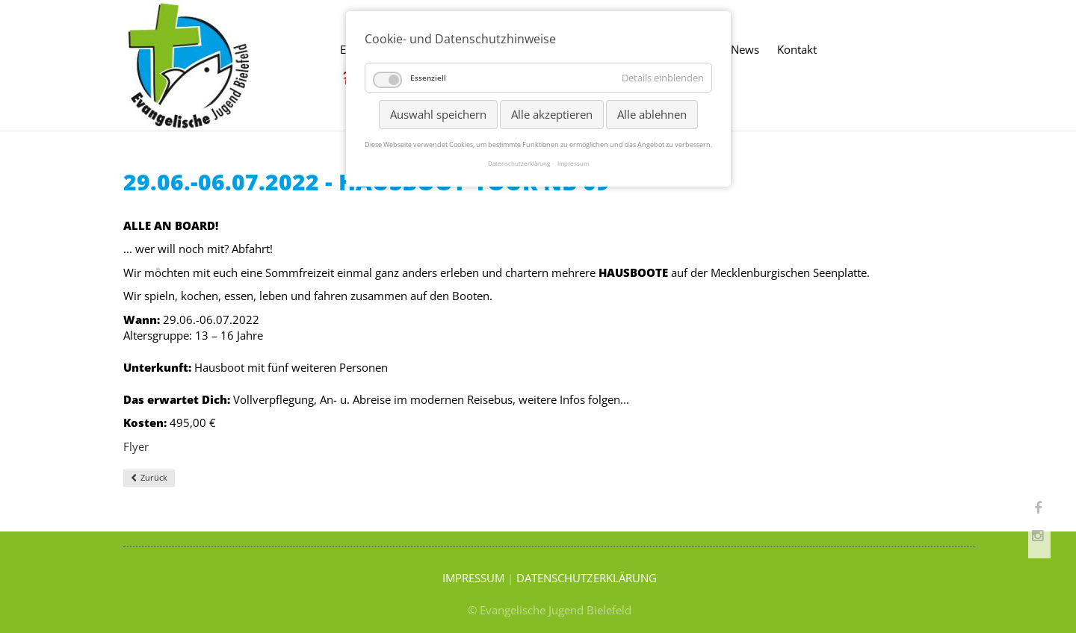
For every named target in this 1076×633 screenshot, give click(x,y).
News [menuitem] (745, 49)
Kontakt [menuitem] (797, 49)
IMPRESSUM (473, 577)
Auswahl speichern (438, 114)
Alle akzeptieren (552, 114)
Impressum (573, 163)
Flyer (136, 446)
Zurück (153, 477)
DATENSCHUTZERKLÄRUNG (586, 577)
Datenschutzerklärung (519, 163)
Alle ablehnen (652, 114)
